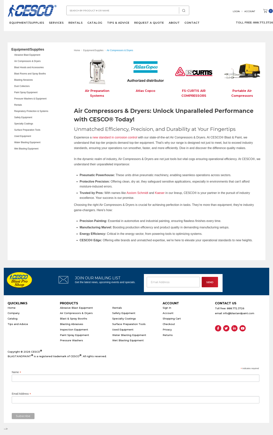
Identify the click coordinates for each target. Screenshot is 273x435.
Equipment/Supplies (26, 22)
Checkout (169, 324)
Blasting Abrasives (23, 80)
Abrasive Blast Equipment (27, 55)
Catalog (94, 22)
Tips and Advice (18, 324)
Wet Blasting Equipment (26, 148)
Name (16, 372)
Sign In (167, 307)
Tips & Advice (118, 22)
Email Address (21, 394)
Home (12, 307)
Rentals (75, 22)
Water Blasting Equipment (27, 142)
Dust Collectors (22, 86)
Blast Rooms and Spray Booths (30, 73)
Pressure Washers (71, 340)
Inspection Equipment (74, 329)
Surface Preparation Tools (27, 130)
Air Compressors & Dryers (27, 61)
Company (14, 313)
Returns (168, 335)
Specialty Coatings (23, 123)
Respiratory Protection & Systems (31, 111)
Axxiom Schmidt (137, 192)
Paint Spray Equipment (26, 92)
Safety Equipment (23, 117)
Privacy (167, 329)
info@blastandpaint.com (238, 313)
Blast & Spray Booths (73, 318)
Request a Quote (149, 22)
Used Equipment (22, 136)
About (174, 22)
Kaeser (160, 192)
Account (249, 11)
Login (236, 11)
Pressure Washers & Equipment (30, 98)
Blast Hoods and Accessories (29, 67)
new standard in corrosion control (115, 137)
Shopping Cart (172, 318)
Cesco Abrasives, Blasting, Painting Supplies (32, 11)
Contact (192, 22)
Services (56, 22)
